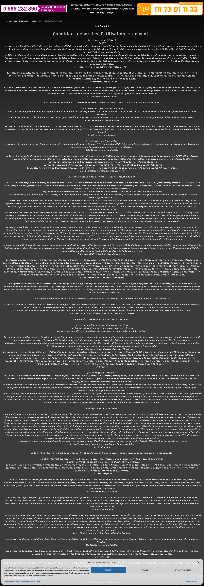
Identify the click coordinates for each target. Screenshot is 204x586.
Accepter (108, 569)
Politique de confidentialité (30, 581)
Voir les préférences (182, 569)
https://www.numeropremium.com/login (92, 444)
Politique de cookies (11, 581)
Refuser (145, 569)
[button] (198, 562)
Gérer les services (191, 581)
